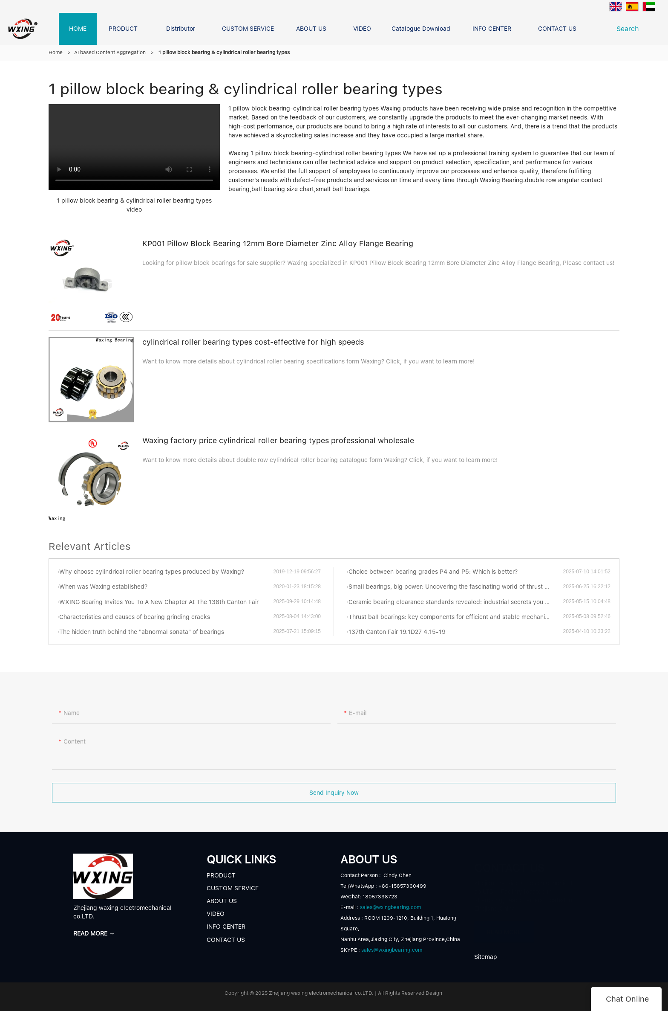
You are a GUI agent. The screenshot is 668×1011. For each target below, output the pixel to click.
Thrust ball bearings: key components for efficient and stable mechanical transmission (455, 616)
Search (629, 29)
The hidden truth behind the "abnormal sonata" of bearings (141, 631)
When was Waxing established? (103, 586)
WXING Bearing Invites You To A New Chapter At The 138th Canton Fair (159, 601)
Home (56, 52)
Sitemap (485, 956)
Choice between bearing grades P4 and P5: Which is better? (433, 571)
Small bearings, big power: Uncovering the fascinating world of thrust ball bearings (455, 586)
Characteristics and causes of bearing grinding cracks (134, 616)
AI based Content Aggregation (110, 52)
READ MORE (504, 929)
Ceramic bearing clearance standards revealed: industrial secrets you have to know (455, 601)
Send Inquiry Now (334, 798)
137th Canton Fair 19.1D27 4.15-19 (397, 631)
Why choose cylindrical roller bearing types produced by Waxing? (151, 571)
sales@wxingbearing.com (390, 907)
